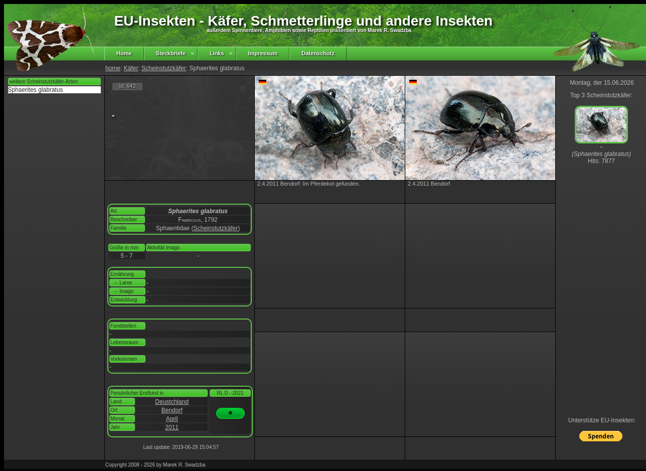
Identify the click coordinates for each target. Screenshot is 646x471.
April (172, 418)
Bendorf (172, 410)
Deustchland (172, 401)
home (112, 68)
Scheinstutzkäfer (163, 68)
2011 (172, 427)
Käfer (131, 68)
